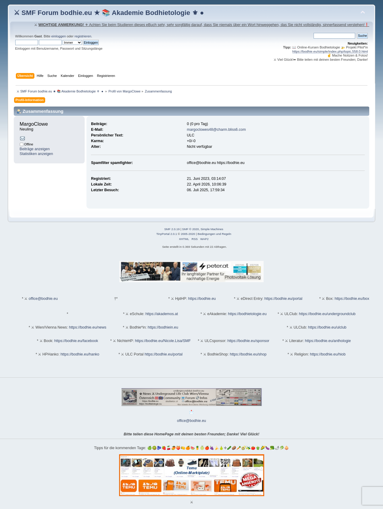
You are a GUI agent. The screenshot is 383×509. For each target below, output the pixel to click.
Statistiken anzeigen (36, 154)
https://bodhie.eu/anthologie (328, 341)
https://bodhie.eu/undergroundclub (327, 314)
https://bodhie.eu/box (352, 299)
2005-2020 (188, 233)
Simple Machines (211, 229)
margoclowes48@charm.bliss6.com (216, 129)
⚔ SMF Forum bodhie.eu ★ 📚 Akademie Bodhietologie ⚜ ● (109, 12)
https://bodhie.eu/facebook (76, 341)
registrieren (83, 36)
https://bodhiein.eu (163, 327)
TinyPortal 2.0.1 (166, 233)
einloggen (58, 36)
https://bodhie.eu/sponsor (248, 341)
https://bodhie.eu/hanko (79, 354)
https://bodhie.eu (202, 299)
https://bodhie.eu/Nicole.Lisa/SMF (163, 341)
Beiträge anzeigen (35, 149)
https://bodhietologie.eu (247, 314)
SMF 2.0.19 (172, 229)
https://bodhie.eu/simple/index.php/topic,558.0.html (330, 51)
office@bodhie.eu (43, 299)
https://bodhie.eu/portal (284, 299)
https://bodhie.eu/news (87, 327)
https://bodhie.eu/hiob (328, 354)
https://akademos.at (161, 314)
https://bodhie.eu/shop (248, 354)
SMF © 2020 (190, 229)
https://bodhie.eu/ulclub (327, 327)
